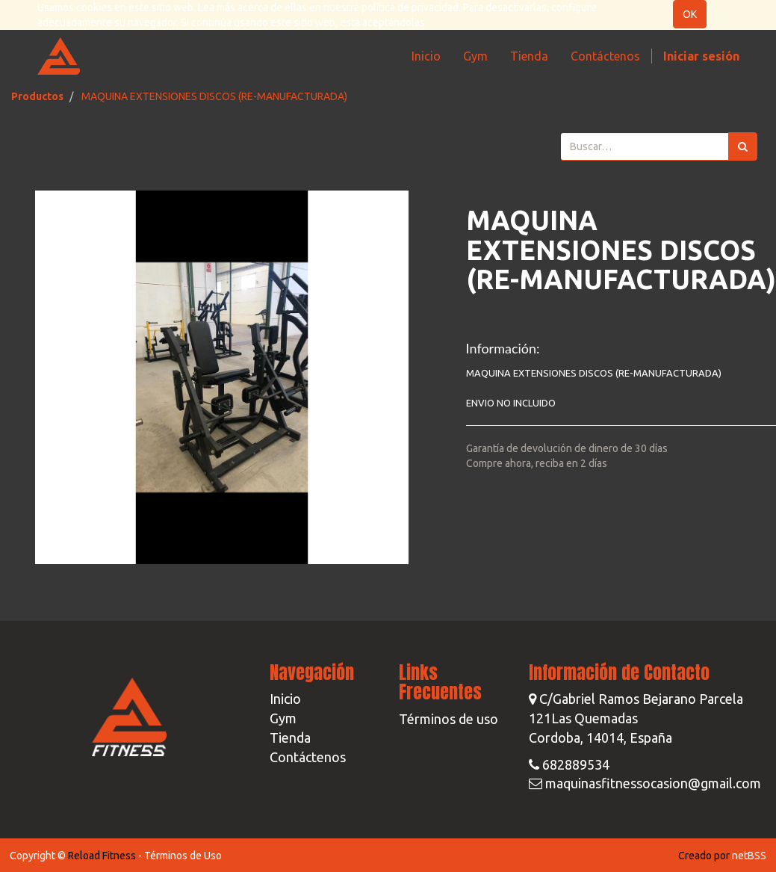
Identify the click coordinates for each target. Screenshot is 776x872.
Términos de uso (448, 718)
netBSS (749, 856)
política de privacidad (410, 7)
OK (690, 14)
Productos (37, 96)
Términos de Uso (183, 856)
